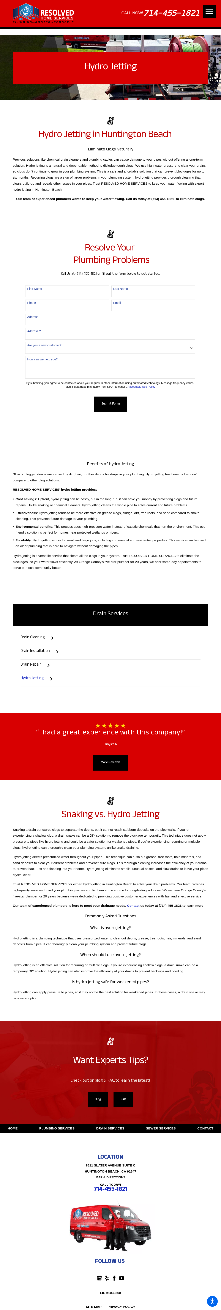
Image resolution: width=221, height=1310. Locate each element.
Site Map (94, 1306)
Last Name (120, 288)
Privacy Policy (121, 1306)
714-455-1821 (171, 13)
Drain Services (110, 1128)
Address (32, 317)
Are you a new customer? (44, 345)
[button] (212, 1301)
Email (117, 303)
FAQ (123, 1100)
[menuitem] (111, 641)
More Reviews (110, 763)
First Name (34, 288)
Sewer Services (161, 1128)
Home (12, 1128)
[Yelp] (106, 1278)
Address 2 (34, 331)
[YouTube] (121, 1278)
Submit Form (110, 404)
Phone (31, 303)
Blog (98, 1100)
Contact (205, 1128)
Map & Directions (110, 1177)
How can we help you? (42, 359)
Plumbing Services (57, 1128)
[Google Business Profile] (99, 1278)
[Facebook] (114, 1278)
